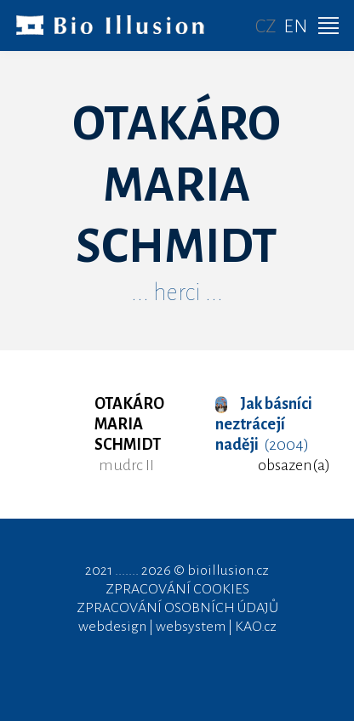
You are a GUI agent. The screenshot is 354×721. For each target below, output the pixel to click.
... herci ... (177, 292)
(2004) (263, 424)
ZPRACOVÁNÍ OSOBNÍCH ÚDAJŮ (177, 608)
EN (295, 26)
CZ (266, 26)
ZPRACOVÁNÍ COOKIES (177, 589)
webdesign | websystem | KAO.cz (177, 626)
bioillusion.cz (228, 570)
